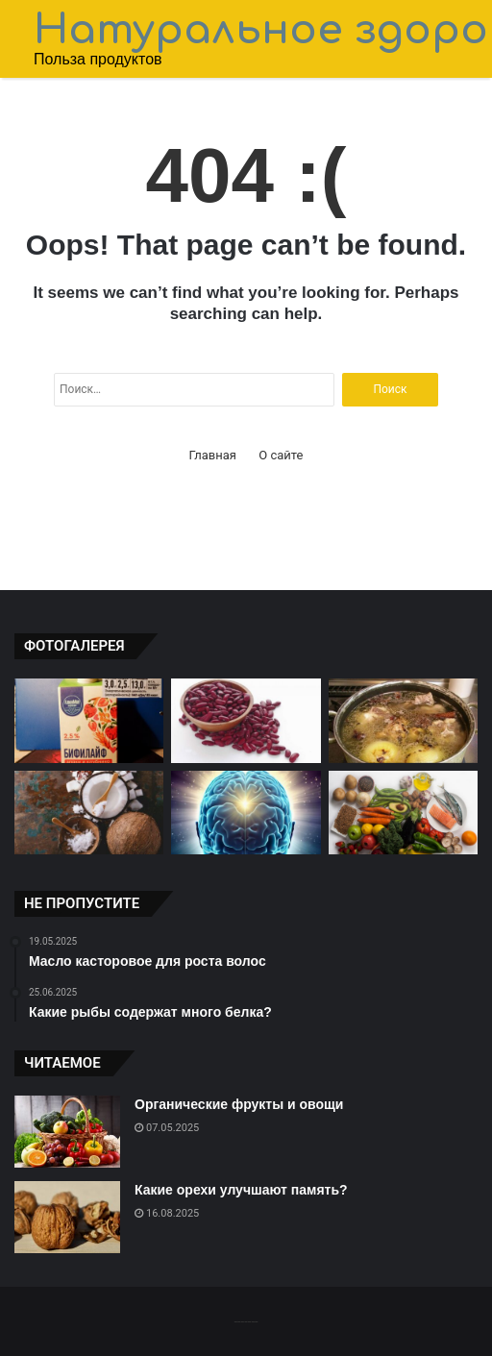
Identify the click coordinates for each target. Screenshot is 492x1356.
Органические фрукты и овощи (239, 1104)
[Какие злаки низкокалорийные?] (88, 720)
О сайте (280, 455)
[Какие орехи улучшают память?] (67, 1217)
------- (246, 1321)
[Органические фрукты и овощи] (67, 1132)
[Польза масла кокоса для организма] (88, 813)
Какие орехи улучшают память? (241, 1189)
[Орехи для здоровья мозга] (245, 813)
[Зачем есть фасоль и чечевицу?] (245, 720)
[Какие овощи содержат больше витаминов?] (403, 813)
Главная (212, 455)
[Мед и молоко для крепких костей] (403, 720)
